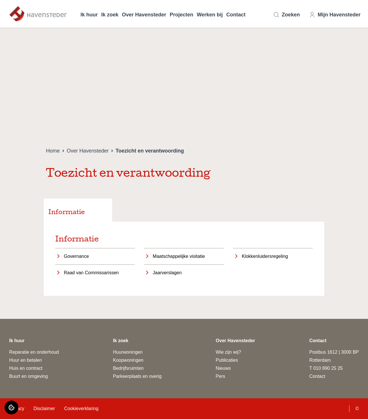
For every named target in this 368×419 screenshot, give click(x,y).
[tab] (78, 210)
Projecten (181, 15)
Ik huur (89, 15)
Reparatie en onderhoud (34, 352)
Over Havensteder (144, 15)
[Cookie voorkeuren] (11, 407)
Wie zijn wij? (228, 352)
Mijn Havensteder (335, 15)
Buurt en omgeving (28, 376)
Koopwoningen (128, 360)
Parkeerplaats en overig (137, 376)
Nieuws (223, 368)
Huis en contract (26, 368)
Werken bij (210, 15)
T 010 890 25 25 (326, 368)
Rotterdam (320, 360)
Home (53, 151)
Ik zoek (109, 15)
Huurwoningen (128, 352)
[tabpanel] (184, 259)
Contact (236, 15)
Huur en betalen (25, 360)
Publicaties (227, 360)
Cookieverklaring (81, 408)
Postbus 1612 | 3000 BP (334, 352)
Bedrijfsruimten (128, 368)
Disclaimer (44, 408)
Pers (220, 376)
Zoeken (286, 15)
